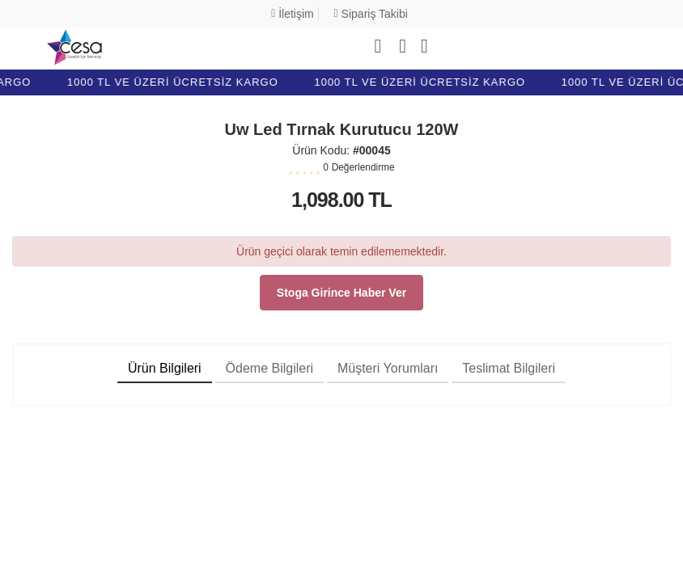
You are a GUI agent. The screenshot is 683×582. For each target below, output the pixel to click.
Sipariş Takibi (371, 13)
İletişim (292, 13)
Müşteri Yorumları (388, 368)
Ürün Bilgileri (165, 368)
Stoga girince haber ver (341, 292)
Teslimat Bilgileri (508, 368)
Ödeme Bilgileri (269, 368)
